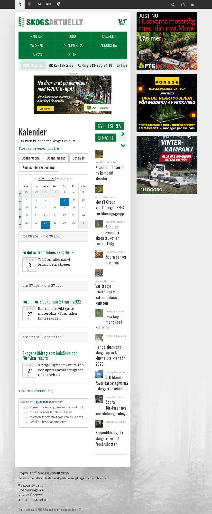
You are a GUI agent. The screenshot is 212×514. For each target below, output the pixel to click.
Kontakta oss (33, 65)
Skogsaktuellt (50, 22)
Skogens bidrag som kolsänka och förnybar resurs (49, 355)
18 (20, 224)
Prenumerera (73, 45)
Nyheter (36, 36)
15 (20, 201)
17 (20, 217)
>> (57, 178)
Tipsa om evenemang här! (39, 148)
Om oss (36, 54)
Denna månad (56, 157)
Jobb (72, 36)
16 (20, 209)
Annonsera (109, 45)
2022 (66, 178)
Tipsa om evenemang (35, 391)
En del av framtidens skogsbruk (48, 252)
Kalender (109, 36)
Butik (72, 54)
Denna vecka (31, 157)
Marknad (36, 45)
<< (35, 178)
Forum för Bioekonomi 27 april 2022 (51, 301)
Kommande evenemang (38, 167)
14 (20, 193)
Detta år (79, 157)
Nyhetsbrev (109, 126)
